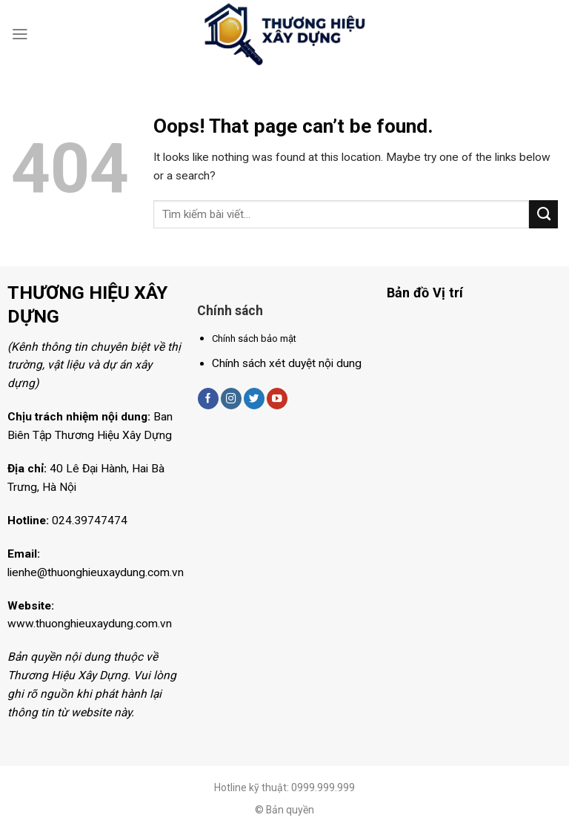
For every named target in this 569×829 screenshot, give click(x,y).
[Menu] (20, 34)
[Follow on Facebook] (208, 398)
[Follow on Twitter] (254, 398)
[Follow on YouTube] (277, 398)
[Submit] (543, 214)
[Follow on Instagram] (231, 398)
